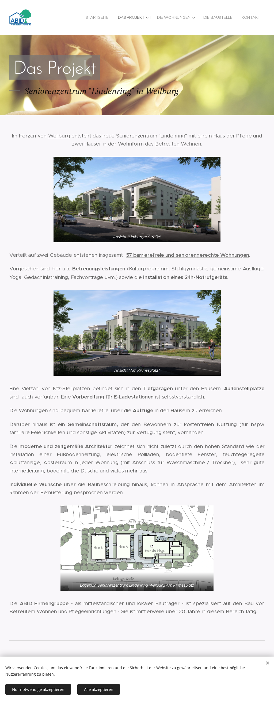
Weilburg (59, 136)
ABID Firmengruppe (44, 603)
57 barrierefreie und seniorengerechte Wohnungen (187, 255)
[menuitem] (98, 17)
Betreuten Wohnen (178, 144)
